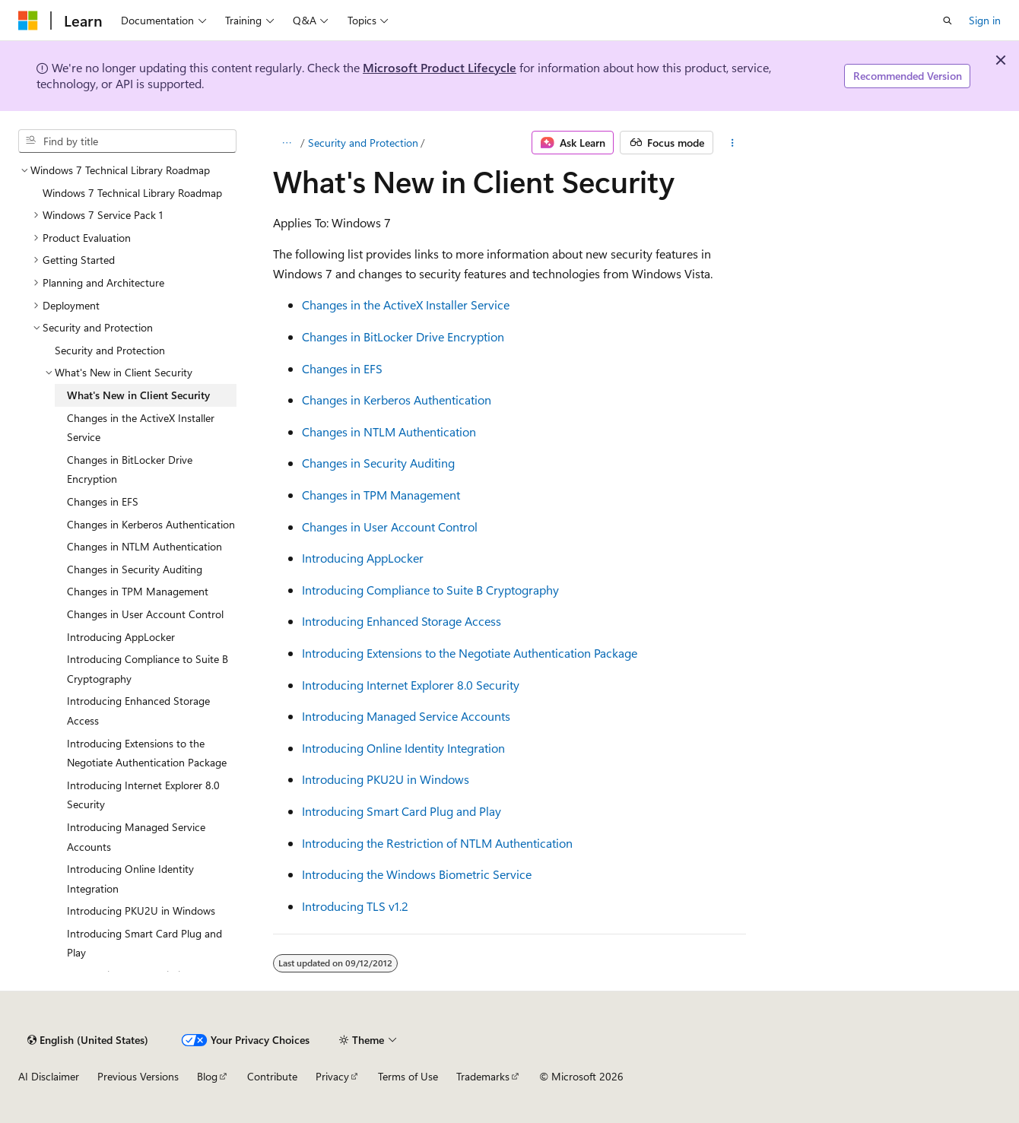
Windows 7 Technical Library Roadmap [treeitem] (132, 193)
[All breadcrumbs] (286, 143)
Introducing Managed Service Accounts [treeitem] (136, 837)
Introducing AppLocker (363, 558)
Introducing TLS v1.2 (355, 906)
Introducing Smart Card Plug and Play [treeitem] (144, 943)
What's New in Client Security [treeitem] (138, 395)
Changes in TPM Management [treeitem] (137, 591)
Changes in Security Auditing (378, 463)
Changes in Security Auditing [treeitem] (134, 569)
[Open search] (947, 20)
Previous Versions (138, 1076)
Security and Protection (363, 142)
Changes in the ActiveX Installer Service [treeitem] (140, 428)
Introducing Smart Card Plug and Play (401, 811)
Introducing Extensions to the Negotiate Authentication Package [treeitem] (147, 753)
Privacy (332, 1076)
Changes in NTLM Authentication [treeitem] (144, 546)
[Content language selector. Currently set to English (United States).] (87, 1040)
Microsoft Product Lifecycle (439, 67)
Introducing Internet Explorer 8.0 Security (410, 685)
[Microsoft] (28, 20)
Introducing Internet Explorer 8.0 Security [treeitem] (143, 795)
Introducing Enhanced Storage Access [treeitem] (138, 710)
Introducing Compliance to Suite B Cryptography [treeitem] (147, 669)
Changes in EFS (342, 368)
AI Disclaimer (48, 1076)
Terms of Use (408, 1076)
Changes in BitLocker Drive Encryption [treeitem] (129, 469)
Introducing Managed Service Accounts (406, 716)
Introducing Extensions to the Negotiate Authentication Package (469, 653)
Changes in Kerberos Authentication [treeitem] (151, 524)
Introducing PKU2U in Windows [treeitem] (141, 910)
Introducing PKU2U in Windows (385, 779)
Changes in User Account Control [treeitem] (145, 614)
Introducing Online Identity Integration (403, 748)
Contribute (272, 1076)
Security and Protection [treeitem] (110, 350)
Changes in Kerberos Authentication (396, 400)
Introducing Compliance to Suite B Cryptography (430, 590)
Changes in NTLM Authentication (389, 431)
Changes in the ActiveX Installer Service (406, 304)
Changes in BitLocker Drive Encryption (403, 336)
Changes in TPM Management (381, 495)
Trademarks (483, 1076)
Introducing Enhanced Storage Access (401, 621)
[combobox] (127, 141)
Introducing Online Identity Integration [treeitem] (130, 878)
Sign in (985, 20)
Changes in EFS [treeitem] (102, 501)
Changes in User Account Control (390, 527)
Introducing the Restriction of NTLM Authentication (437, 843)
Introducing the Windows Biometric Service (417, 874)
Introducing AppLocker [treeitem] (121, 637)
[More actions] (732, 143)
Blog (207, 1076)
